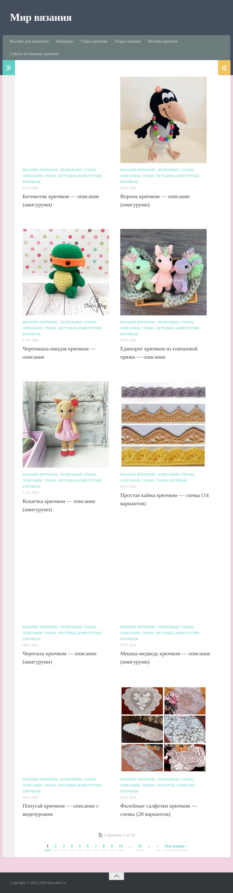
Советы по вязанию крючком (34, 54)
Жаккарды (64, 41)
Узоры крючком (93, 41)
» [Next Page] (158, 846)
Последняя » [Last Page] (176, 846)
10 (121, 846)
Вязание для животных (29, 41)
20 (140, 846)
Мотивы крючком (163, 41)
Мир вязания (41, 17)
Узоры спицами (127, 41)
